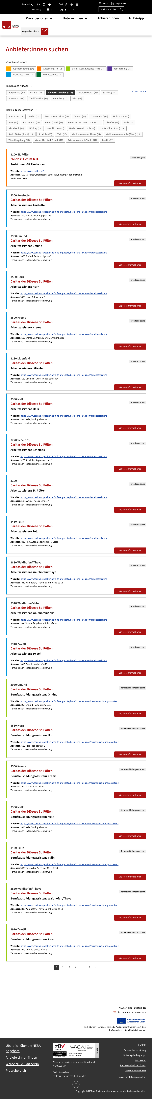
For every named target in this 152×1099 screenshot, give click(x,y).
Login (103, 3)
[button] (21, 68)
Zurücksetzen (139, 91)
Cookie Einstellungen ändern (132, 1077)
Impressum (140, 1060)
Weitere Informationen (130, 183)
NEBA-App (136, 18)
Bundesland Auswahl (19, 86)
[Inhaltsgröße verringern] (45, 10)
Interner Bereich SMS (135, 1070)
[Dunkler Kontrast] (32, 4)
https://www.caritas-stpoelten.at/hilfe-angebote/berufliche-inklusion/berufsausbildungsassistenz (70, 701)
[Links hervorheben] (66, 4)
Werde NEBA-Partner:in (22, 1064)
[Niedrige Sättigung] (44, 4)
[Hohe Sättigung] (49, 4)
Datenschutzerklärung (135, 1050)
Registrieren (118, 3)
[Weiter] (96, 967)
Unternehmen (73, 18)
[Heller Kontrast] (38, 4)
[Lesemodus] (77, 4)
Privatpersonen (37, 18)
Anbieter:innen (108, 18)
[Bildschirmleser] (71, 4)
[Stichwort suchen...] (111, 9)
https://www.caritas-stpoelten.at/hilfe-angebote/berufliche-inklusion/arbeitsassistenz (64, 212)
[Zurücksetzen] (74, 10)
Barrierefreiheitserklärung (133, 1065)
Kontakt (142, 1045)
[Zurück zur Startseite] (11, 24)
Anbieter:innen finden (21, 1057)
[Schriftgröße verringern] (58, 10)
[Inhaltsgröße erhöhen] (51, 10)
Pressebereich (16, 1070)
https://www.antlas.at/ (32, 171)
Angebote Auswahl (18, 62)
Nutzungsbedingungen (134, 1055)
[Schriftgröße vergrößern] (65, 10)
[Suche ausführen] (121, 9)
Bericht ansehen (61, 1072)
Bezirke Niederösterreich (21, 110)
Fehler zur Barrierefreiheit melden (69, 1076)
